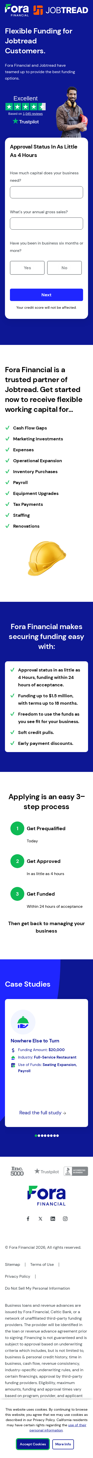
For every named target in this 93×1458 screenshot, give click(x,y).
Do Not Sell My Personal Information (37, 1288)
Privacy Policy (17, 1276)
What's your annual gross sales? (39, 211)
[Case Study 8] (57, 1135)
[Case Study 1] (36, 1135)
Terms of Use (42, 1264)
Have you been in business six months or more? (46, 247)
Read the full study (42, 1112)
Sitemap (12, 1264)
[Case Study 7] (54, 1135)
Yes (27, 268)
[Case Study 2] (39, 1135)
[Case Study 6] (51, 1135)
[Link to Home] (17, 10)
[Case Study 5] (48, 1135)
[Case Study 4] (45, 1135)
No (64, 268)
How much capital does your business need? (44, 176)
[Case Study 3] (42, 1135)
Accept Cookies (33, 1444)
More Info (63, 1444)
